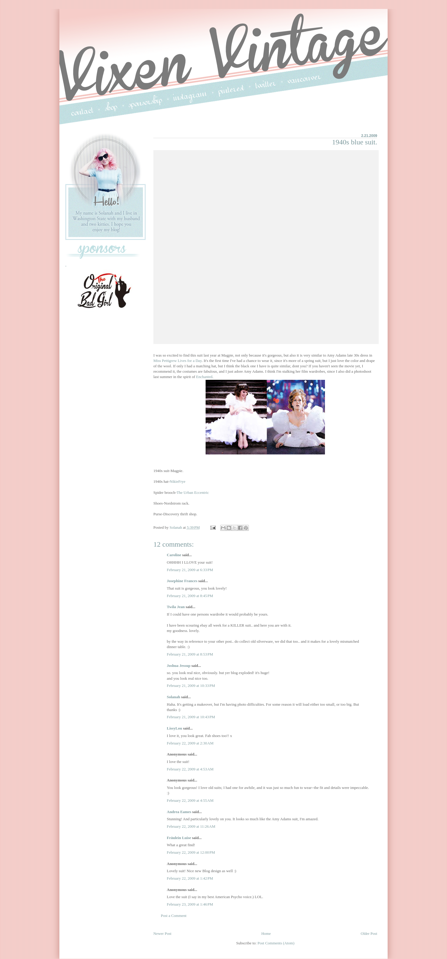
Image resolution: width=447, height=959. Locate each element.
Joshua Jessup (178, 665)
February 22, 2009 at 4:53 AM (190, 769)
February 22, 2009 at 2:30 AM (190, 743)
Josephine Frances (182, 581)
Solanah (173, 697)
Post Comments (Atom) (276, 943)
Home (266, 933)
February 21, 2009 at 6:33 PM (190, 570)
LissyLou (174, 728)
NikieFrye (178, 481)
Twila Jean (176, 607)
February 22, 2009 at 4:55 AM (190, 800)
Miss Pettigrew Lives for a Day (177, 360)
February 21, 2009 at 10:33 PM (191, 685)
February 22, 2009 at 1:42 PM (190, 878)
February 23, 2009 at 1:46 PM (190, 904)
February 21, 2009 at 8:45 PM (190, 595)
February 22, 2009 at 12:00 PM (191, 852)
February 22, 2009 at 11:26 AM (191, 826)
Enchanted (204, 376)
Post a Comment (173, 915)
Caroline (174, 555)
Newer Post (162, 933)
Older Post (369, 933)
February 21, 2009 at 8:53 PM (190, 654)
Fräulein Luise (179, 837)
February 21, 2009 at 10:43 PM (191, 717)
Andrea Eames (179, 812)
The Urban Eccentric (193, 492)
